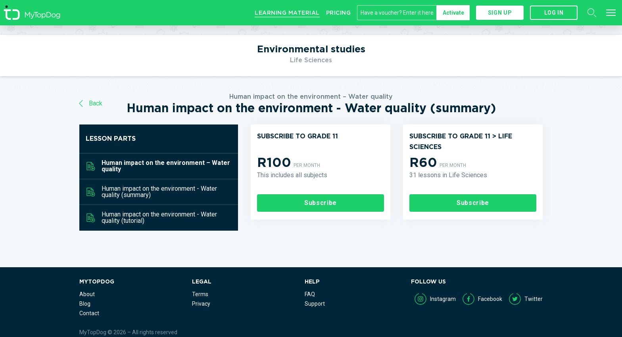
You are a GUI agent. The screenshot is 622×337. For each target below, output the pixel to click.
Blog (84, 304)
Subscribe (320, 203)
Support (315, 304)
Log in (554, 13)
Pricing (338, 13)
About (87, 294)
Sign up (500, 13)
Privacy (201, 304)
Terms (200, 294)
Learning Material (287, 13)
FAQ (310, 294)
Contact (89, 313)
